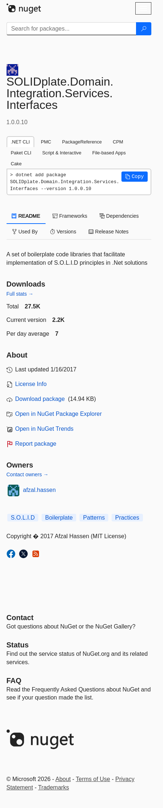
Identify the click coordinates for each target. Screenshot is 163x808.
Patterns (94, 518)
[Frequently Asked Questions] (14, 681)
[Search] (143, 28)
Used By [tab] (25, 231)
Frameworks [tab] (70, 216)
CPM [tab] (118, 142)
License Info (31, 384)
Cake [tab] (16, 163)
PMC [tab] (46, 142)
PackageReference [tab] (82, 142)
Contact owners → (27, 474)
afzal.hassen (39, 490)
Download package (40, 399)
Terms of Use (93, 779)
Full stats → (20, 294)
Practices (127, 518)
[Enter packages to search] (71, 28)
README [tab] (26, 216)
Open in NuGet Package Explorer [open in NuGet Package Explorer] (58, 414)
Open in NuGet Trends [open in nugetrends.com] (44, 429)
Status (18, 645)
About (63, 779)
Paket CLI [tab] (21, 152)
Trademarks (53, 787)
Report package (36, 444)
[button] (134, 177)
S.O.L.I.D (23, 518)
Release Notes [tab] (109, 231)
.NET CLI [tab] (20, 142)
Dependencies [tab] (119, 216)
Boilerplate (59, 518)
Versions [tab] (63, 231)
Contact (20, 618)
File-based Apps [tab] (109, 152)
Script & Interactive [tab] (61, 152)
